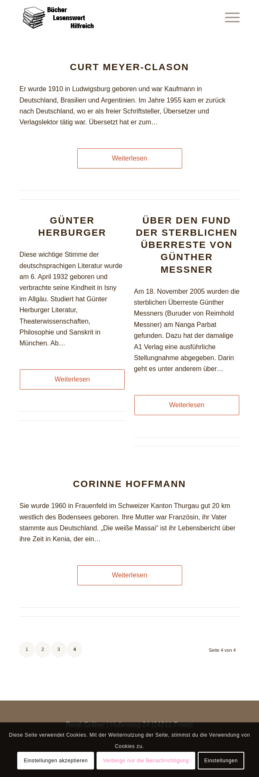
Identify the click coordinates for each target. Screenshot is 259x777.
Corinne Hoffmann (129, 484)
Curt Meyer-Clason (129, 67)
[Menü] (228, 17)
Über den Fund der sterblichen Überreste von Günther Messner (187, 244)
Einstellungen (221, 761)
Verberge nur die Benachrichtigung (146, 761)
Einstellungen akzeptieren (56, 761)
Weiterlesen (129, 158)
